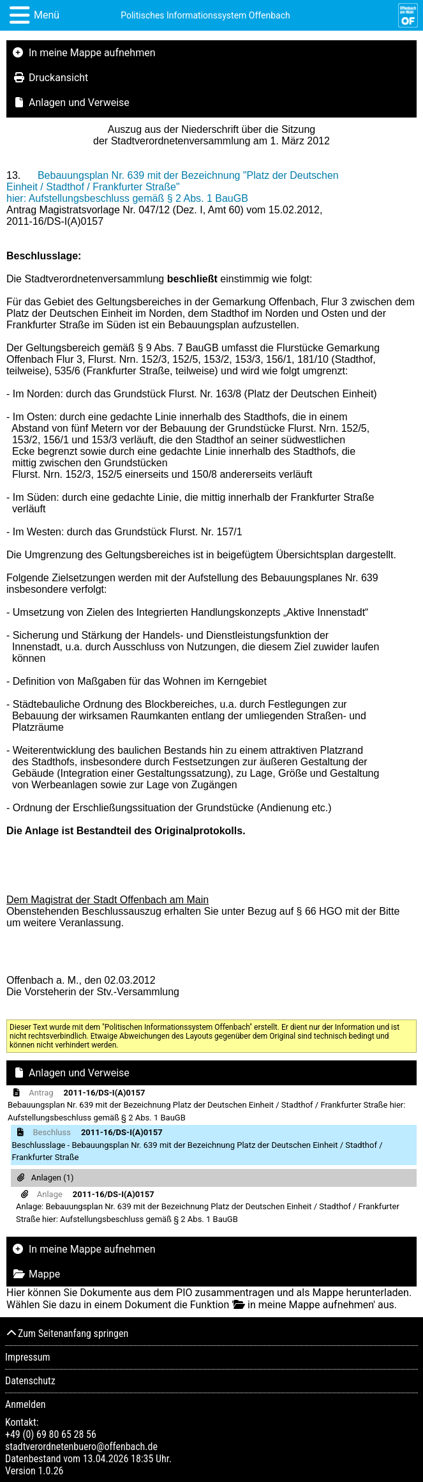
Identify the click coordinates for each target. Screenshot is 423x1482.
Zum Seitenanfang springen (66, 1333)
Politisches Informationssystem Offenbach (205, 15)
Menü (46, 15)
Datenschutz (30, 1381)
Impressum (27, 1357)
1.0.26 (50, 1471)
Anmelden (25, 1404)
